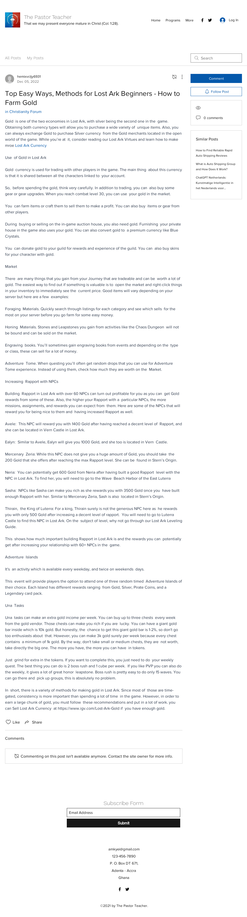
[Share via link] (33, 722)
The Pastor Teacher (48, 17)
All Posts (13, 57)
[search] (216, 58)
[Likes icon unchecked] (8, 722)
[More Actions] (179, 77)
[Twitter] (209, 20)
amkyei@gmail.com (124, 849)
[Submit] (123, 823)
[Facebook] (202, 20)
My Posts (35, 57)
